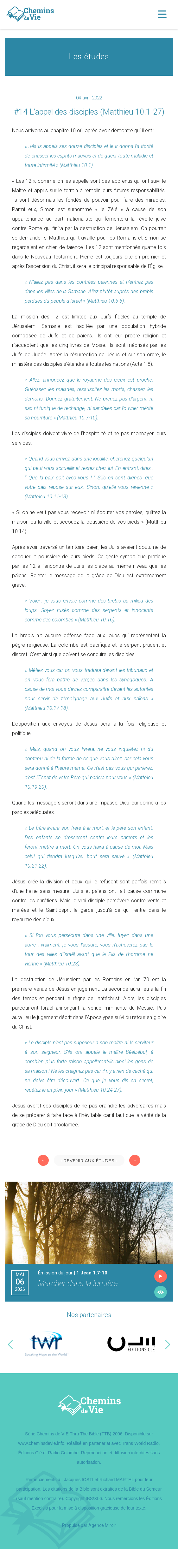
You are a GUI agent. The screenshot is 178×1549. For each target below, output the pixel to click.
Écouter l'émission (160, 1276)
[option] (47, 1344)
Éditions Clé (30, 1452)
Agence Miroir (102, 1525)
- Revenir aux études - (89, 1160)
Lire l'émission (160, 1292)
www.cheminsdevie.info (41, 1443)
